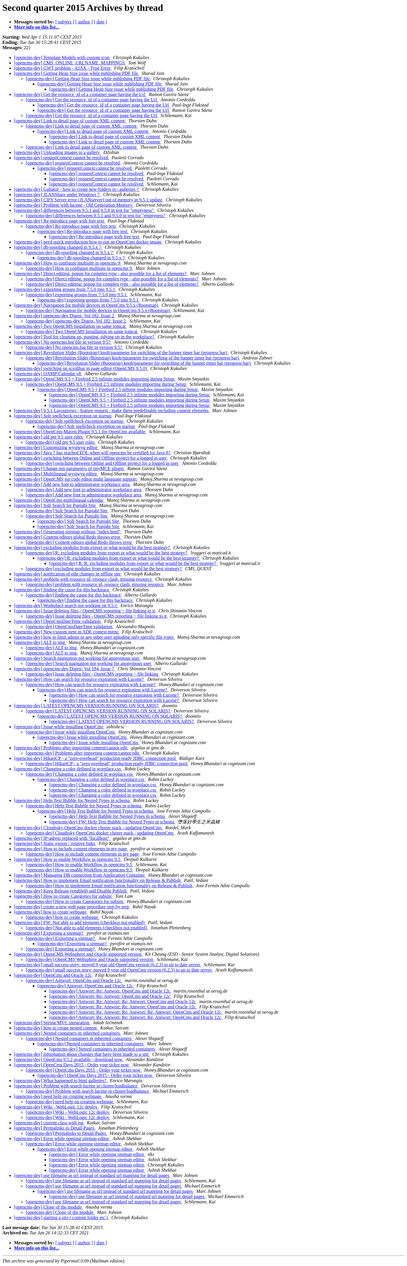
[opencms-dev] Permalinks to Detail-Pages (55, 1127)
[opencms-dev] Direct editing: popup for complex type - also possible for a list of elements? (101, 273)
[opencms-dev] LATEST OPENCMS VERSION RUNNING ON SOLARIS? (87, 705)
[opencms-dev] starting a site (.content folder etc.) (61, 1217)
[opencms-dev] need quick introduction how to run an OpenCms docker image (88, 241)
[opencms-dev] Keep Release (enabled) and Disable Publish (71, 890)
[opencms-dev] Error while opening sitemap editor (62, 1138)
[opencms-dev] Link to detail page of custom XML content (70, 120)
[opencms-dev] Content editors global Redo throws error (68, 537)
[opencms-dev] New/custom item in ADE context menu (67, 631)
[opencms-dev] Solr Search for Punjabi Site (55, 505)
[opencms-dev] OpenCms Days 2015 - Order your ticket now (72, 1064)
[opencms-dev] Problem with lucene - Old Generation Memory (74, 205)
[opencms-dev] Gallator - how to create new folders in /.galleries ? (77, 189)
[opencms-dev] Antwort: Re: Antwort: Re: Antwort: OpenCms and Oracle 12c (123, 1001)
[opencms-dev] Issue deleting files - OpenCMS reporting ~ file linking (92, 673)
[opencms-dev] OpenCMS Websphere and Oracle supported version (78, 954)
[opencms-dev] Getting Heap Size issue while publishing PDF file (76, 73)
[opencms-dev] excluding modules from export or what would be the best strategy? (92, 547)
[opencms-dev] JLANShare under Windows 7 (57, 194)
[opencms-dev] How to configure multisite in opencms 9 (67, 263)
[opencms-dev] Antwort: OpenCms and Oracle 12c (74, 980)
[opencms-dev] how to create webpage (51, 911)
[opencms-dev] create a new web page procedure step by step (72, 906)
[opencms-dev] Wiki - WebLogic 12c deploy (56, 1106)
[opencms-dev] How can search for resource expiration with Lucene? (79, 679)
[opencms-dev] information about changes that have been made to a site (82, 1054)
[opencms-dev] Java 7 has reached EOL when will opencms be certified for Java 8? (92, 452)
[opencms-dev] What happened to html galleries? (61, 1080)
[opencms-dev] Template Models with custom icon (62, 57)
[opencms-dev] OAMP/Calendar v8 (48, 373)
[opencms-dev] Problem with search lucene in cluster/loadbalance (76, 1085)
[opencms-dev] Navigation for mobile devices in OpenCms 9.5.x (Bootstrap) (86, 305)
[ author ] (84, 21)
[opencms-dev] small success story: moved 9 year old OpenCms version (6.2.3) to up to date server (107, 964)
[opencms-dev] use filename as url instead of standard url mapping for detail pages (92, 1175)
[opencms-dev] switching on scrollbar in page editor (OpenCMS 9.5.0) (81, 368)
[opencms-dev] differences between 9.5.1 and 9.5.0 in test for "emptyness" (84, 210)
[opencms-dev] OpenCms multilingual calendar (59, 500)
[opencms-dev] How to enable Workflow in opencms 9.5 (68, 859)
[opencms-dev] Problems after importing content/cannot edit (71, 747)
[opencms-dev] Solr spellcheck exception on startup (63, 415)
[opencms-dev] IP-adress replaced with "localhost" (62, 838)
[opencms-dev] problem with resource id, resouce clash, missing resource (83, 579)
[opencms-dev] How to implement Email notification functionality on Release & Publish (98, 880)
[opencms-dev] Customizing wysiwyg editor (56, 447)
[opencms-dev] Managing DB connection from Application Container (80, 875)
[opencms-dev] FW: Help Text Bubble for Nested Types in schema (112, 821)
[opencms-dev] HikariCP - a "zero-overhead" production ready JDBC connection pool (95, 758)
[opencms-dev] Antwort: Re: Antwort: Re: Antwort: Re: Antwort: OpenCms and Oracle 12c (135, 1012)
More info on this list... (36, 27)
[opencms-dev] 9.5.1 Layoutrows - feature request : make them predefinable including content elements (112, 410)
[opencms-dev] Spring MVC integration (52, 1022)
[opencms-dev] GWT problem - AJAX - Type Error (63, 68)
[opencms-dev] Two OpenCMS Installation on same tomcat (70, 326)
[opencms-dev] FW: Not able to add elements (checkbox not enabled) (80, 922)
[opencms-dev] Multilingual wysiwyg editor (56, 473)
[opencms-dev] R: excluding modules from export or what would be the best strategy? (107, 552)
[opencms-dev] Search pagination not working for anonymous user (77, 658)
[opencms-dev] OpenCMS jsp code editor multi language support (76, 479)
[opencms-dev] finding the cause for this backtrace (62, 589)
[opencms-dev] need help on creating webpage (58, 1096)
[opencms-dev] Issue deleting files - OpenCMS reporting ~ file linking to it (85, 610)
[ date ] (100, 21)
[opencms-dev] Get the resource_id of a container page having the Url (80, 94)
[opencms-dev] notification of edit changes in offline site (68, 573)
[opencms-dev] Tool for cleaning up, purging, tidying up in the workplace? (84, 336)
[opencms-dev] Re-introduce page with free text (59, 220)
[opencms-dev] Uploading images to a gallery (57, 152)
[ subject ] (64, 21)
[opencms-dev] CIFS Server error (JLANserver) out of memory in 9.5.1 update (89, 199)
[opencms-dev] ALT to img (40, 642)
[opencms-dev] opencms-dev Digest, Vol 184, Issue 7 (64, 668)
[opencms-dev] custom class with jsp (49, 1122)
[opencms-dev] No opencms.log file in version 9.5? (63, 342)
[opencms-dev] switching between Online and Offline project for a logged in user (91, 457)
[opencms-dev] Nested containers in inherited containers (67, 1033)
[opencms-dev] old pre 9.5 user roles (49, 436)
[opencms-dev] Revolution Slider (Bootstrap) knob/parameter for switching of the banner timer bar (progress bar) (121, 352)
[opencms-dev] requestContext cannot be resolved (61, 157)
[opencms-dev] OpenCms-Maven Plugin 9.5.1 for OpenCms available (80, 431)
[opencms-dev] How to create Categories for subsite (63, 896)
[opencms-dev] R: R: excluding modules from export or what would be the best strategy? (133, 563)
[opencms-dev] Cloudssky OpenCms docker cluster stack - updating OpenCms (88, 827)
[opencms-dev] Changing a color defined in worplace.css (68, 768)
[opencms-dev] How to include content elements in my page (71, 848)
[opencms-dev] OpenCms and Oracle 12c (53, 975)
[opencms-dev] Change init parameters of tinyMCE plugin (69, 468)
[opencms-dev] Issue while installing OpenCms (59, 726)
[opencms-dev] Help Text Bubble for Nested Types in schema (72, 800)
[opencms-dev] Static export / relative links (55, 843)
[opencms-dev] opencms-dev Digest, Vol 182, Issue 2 (64, 315)
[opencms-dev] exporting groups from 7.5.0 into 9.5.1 (65, 289)
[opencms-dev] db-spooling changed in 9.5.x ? (58, 247)
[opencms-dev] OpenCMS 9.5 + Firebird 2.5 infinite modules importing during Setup (95, 378)
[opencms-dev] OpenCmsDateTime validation (58, 621)
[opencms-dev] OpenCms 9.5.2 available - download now (69, 1059)
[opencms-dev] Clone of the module (48, 1207)
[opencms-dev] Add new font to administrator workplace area (72, 484)
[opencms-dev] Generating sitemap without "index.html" (68, 531)
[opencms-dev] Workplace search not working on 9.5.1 (66, 605)
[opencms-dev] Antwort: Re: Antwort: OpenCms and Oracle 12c (110, 991)
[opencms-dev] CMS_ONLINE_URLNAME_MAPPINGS (70, 62)
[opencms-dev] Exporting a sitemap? (49, 933)
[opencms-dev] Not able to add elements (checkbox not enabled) (87, 927)
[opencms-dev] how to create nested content (56, 1027)
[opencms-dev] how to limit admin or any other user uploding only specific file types (94, 637)
